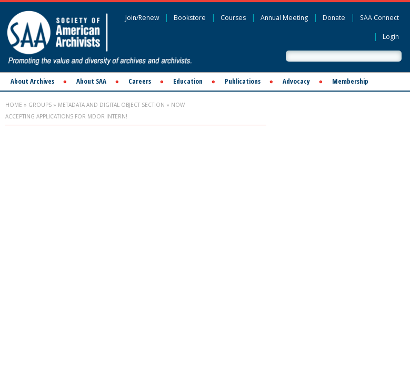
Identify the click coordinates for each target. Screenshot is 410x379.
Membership (350, 81)
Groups (40, 104)
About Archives (32, 81)
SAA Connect (379, 17)
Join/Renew (142, 17)
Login (391, 36)
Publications (243, 81)
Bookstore (190, 17)
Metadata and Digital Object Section (111, 104)
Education (188, 81)
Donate (334, 17)
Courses (233, 17)
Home (13, 104)
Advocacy (296, 81)
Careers (139, 81)
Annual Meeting (284, 17)
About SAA (91, 81)
